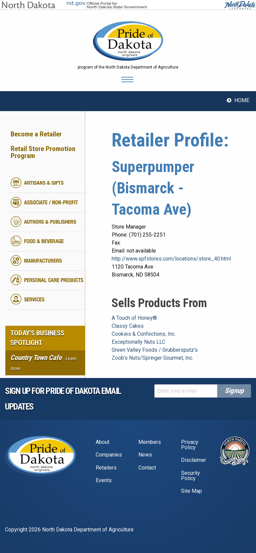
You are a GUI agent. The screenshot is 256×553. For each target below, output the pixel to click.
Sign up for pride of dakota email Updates (63, 399)
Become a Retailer (36, 134)
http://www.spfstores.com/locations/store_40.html (171, 259)
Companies (109, 455)
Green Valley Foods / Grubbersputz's (155, 350)
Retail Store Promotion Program (43, 152)
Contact (147, 467)
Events (104, 480)
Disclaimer (193, 460)
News (145, 455)
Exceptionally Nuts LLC (138, 342)
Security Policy (190, 475)
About (102, 442)
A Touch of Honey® (134, 318)
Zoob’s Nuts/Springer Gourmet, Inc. (152, 358)
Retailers (106, 467)
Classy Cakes (128, 326)
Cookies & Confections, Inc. (144, 334)
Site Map (191, 491)
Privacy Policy (189, 445)
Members (149, 442)
